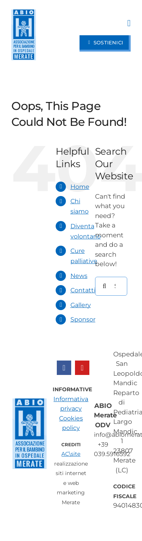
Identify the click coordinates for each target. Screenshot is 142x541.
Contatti (82, 290)
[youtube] (82, 368)
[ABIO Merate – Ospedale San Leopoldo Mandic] (23, 12)
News (78, 275)
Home (79, 186)
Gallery (80, 305)
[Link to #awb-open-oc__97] (129, 23)
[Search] (104, 286)
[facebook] (64, 368)
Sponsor (82, 319)
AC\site (70, 453)
